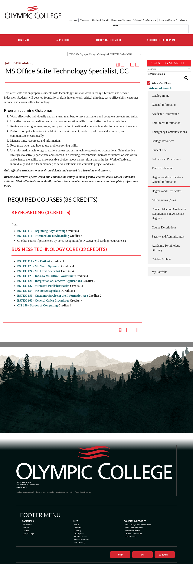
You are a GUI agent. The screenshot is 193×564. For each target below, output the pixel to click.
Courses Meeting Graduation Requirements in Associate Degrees (169, 200)
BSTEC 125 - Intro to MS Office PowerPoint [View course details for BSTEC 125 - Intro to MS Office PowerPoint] (45, 266)
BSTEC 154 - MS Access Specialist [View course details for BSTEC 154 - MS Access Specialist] (39, 281)
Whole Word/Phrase (162, 69)
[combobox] (105, 44)
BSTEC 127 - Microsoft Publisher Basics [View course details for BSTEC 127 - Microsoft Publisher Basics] (43, 276)
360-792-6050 (21, 478)
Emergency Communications (169, 118)
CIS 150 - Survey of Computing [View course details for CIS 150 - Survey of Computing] (37, 296)
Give (139, 547)
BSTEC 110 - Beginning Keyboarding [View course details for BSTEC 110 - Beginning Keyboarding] (41, 221)
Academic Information (165, 100)
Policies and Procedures (166, 145)
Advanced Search (158, 74)
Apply (117, 547)
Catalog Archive (161, 245)
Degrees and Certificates (166, 177)
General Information (164, 91)
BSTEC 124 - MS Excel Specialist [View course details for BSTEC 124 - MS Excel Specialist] (38, 261)
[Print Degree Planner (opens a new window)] (117, 55)
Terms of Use (123, 558)
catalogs (72, 563)
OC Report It (163, 547)
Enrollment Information (166, 109)
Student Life (159, 136)
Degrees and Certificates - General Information (167, 166)
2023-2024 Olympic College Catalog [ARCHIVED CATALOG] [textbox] (100, 44)
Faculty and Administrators (168, 222)
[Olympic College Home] (94, 453)
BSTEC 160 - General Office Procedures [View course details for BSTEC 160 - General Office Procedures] (43, 291)
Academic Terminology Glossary (166, 234)
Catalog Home (160, 81)
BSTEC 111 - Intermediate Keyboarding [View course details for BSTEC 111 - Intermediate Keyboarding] (43, 226)
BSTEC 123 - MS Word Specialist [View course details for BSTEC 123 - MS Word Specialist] (39, 256)
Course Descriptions (164, 213)
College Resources (163, 127)
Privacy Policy (112, 558)
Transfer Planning (162, 154)
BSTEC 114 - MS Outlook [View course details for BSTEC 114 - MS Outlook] (34, 252)
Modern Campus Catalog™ (115, 563)
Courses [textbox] (152, 59)
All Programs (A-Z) (164, 186)
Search (115, 13)
